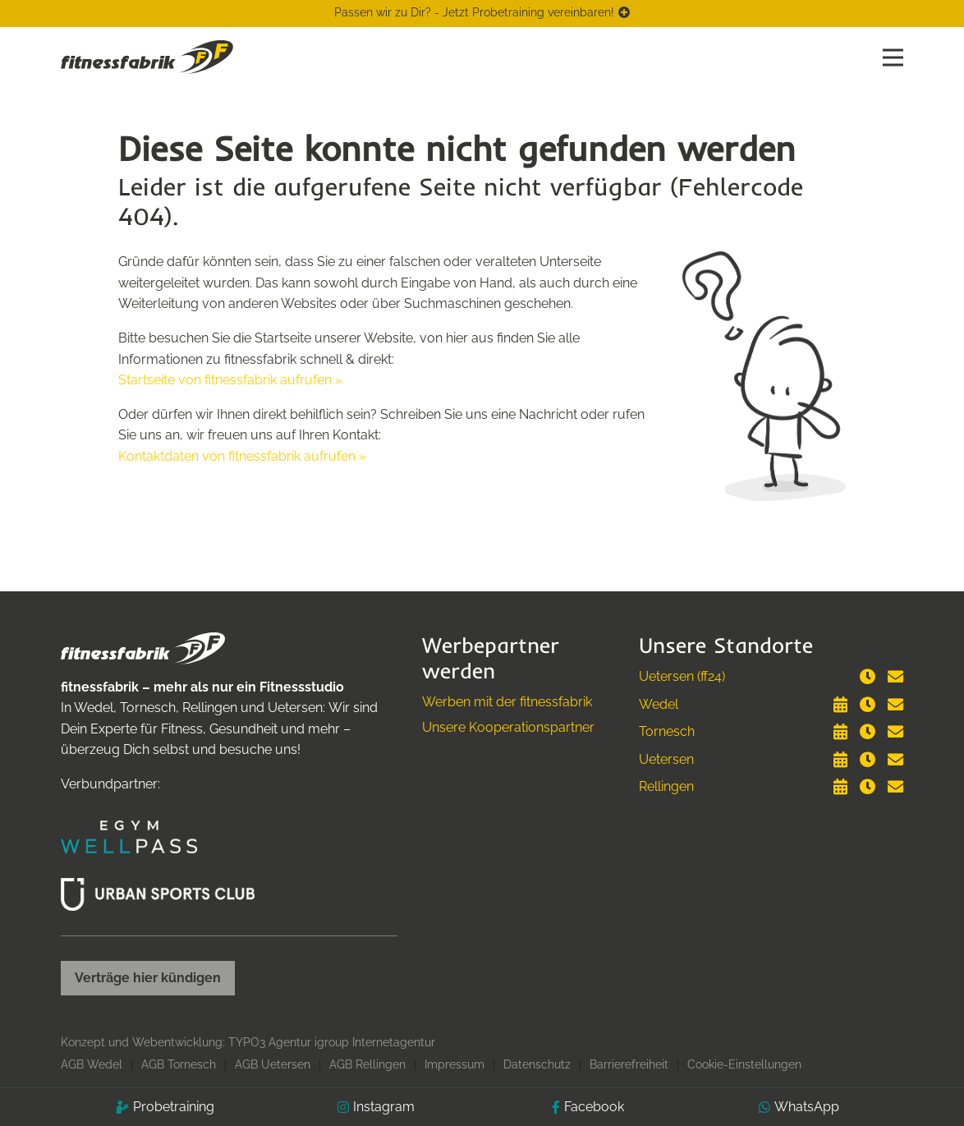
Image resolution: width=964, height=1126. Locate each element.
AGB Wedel (91, 1064)
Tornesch (667, 731)
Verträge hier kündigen (148, 978)
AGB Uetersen (272, 1064)
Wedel (658, 704)
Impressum (454, 1064)
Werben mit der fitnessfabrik (507, 702)
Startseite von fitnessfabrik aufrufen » (230, 380)
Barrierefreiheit (629, 1064)
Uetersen (666, 759)
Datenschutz (537, 1064)
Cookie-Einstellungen (744, 1064)
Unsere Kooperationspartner (508, 727)
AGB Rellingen (367, 1064)
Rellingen (666, 786)
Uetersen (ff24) (682, 676)
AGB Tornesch (178, 1064)
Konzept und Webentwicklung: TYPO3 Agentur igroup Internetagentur (248, 1042)
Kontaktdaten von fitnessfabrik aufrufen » (242, 456)
